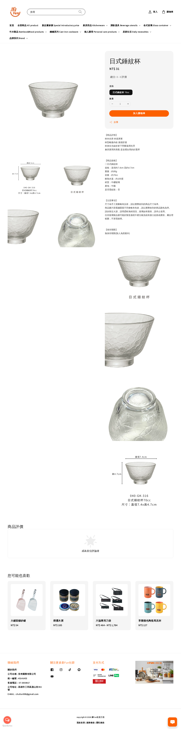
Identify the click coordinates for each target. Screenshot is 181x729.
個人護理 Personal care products (100, 31)
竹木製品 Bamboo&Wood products (26, 31)
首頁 (11, 25)
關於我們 (12, 669)
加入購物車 (139, 113)
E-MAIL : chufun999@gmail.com (23, 694)
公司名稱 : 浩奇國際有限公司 (22, 674)
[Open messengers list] (7, 720)
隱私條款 (100, 722)
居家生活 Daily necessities (135, 31)
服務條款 (90, 722)
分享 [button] (113, 122)
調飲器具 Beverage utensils (124, 25)
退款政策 (81, 722)
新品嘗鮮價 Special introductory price (60, 25)
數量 (111, 98)
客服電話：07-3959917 (19, 682)
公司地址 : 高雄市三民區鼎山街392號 (25, 688)
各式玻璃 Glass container (155, 25)
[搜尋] (80, 12)
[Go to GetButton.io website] (7, 726)
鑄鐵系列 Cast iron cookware (64, 31)
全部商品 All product (28, 25)
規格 (111, 86)
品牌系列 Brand (17, 38)
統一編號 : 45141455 (17, 678)
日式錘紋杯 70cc (121, 92)
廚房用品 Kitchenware (94, 25)
